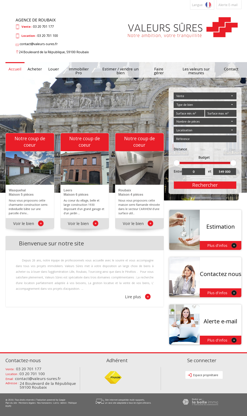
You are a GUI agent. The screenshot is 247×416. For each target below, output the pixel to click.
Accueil (15, 69)
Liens (56, 402)
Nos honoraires (44, 402)
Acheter (35, 69)
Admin (63, 402)
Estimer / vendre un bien (120, 70)
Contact (231, 69)
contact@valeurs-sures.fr (39, 44)
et (209, 171)
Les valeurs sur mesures (196, 70)
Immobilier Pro (79, 70)
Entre (178, 171)
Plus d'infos (222, 245)
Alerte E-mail (227, 5)
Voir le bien (28, 223)
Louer (53, 69)
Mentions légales (27, 402)
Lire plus (138, 296)
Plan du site (11, 402)
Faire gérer (159, 70)
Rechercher (205, 185)
